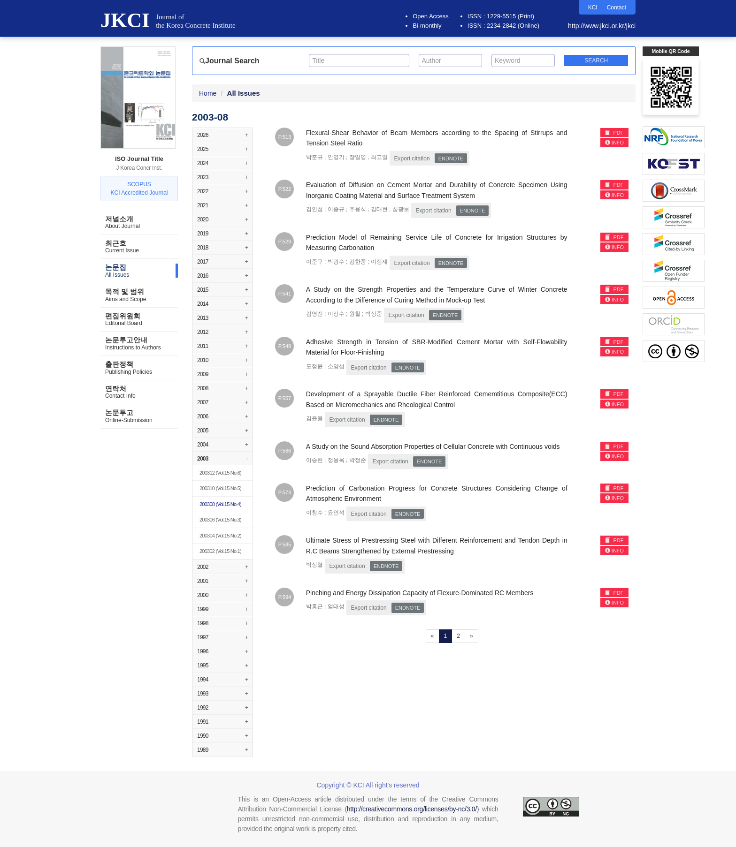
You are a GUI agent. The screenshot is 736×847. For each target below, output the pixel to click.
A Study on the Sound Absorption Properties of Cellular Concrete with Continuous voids (433, 446)
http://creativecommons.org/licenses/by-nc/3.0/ (412, 809)
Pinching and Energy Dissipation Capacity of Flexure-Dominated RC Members (420, 593)
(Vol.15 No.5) (220, 488)
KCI (593, 7)
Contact (616, 7)
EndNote (451, 158)
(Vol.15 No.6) (220, 473)
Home (207, 93)
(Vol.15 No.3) (220, 519)
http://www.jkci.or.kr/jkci (602, 26)
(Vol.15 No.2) (220, 535)
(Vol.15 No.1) (220, 551)
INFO (614, 142)
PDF (614, 133)
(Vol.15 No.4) (220, 504)
